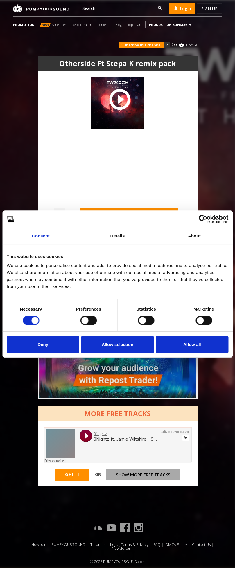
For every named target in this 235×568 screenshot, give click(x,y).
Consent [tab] (41, 235)
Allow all (192, 344)
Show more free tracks (143, 474)
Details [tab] (117, 235)
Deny (42, 344)
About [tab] (194, 235)
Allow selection (117, 344)
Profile (192, 45)
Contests (103, 24)
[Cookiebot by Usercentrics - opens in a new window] (202, 219)
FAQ (157, 545)
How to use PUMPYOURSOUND (58, 545)
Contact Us (201, 545)
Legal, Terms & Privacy (129, 545)
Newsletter (121, 548)
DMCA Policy (176, 545)
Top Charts (135, 24)
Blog (118, 24)
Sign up (209, 8)
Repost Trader (82, 24)
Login (182, 8)
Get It (72, 474)
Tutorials (97, 545)
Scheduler (53, 24)
